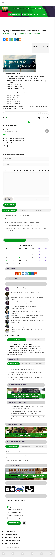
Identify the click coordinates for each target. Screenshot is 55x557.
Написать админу (14, 14)
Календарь (14, 240)
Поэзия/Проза (12, 446)
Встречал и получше (16, 515)
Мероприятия (26, 363)
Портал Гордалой (14, 547)
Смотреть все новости (12, 335)
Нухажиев (14, 475)
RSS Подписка (41, 14)
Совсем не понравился (17, 518)
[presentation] (43, 392)
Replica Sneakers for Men (11, 140)
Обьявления (38, 363)
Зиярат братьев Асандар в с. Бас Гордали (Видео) (22, 222)
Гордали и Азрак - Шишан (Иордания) (21, 369)
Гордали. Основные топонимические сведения (21, 219)
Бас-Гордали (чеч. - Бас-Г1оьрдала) (17, 215)
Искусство (39, 446)
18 (7, 260)
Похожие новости (9, 210)
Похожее (17, 339)
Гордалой (21, 33)
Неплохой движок (15, 509)
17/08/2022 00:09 (9, 33)
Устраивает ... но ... (15, 512)
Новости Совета (13, 363)
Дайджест (39, 210)
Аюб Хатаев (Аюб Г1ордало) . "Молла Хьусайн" (22, 451)
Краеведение (26, 446)
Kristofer (6, 130)
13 (20, 257)
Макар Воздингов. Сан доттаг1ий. (17, 460)
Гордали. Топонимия (33, 33)
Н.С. (9, 475)
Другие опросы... (12, 503)
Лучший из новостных (17, 507)
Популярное (24, 210)
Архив (37, 240)
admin (7, 117)
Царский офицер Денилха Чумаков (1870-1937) (21, 225)
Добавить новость (28, 14)
